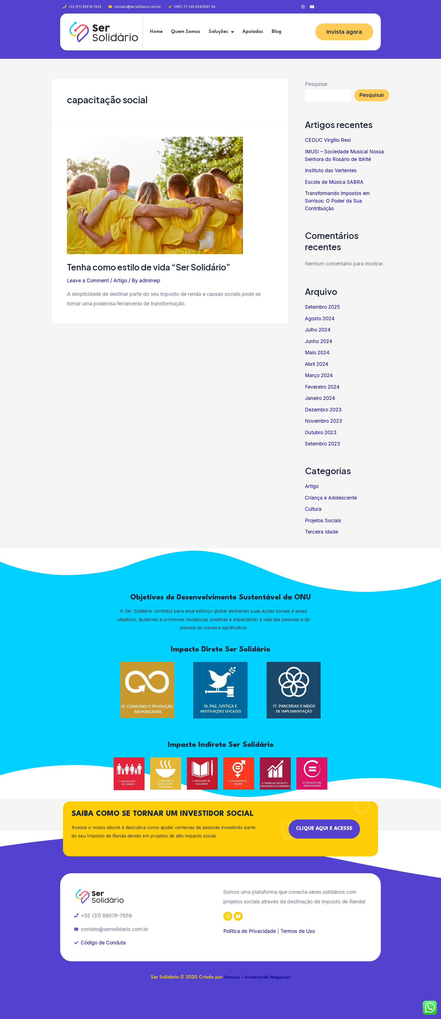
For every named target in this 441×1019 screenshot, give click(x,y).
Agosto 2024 (320, 318)
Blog (276, 31)
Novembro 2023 (324, 421)
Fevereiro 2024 (322, 387)
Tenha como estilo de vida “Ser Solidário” (148, 267)
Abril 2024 (317, 364)
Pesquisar (316, 84)
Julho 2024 (318, 330)
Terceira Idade (321, 532)
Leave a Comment (88, 280)
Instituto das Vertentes (331, 170)
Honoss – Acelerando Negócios (257, 977)
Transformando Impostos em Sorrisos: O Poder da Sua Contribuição (338, 200)
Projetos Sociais (323, 520)
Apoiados (252, 31)
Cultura (313, 509)
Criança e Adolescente (331, 498)
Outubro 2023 (321, 432)
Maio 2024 (317, 352)
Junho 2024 (319, 341)
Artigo (121, 280)
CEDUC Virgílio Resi (328, 140)
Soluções (221, 31)
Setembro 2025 (323, 307)
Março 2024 (319, 375)
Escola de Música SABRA (334, 182)
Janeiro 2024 (320, 398)
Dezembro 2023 (324, 410)
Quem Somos (185, 31)
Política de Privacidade (250, 931)
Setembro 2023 (323, 444)
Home (156, 31)
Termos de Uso (299, 931)
